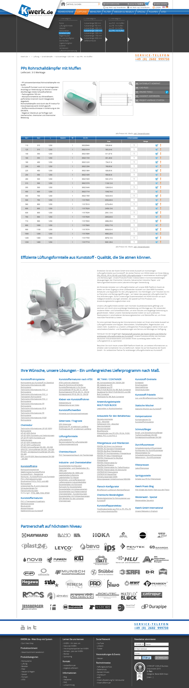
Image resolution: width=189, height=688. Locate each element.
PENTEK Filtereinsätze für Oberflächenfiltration (107, 463)
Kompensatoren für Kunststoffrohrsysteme (144, 420)
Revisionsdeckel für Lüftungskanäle (73, 442)
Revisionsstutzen (104, 428)
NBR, (38, 493)
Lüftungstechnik (65, 439)
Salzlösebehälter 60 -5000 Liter (71, 473)
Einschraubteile (141, 385)
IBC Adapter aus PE (104, 385)
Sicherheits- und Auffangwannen (72, 480)
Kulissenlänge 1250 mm (64, 56)
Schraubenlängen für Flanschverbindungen (29, 489)
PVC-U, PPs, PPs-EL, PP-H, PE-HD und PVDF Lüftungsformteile (133, 274)
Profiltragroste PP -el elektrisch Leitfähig (75, 429)
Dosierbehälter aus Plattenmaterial (73, 491)
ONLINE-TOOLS (146, 92)
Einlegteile (139, 382)
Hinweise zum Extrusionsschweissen (73, 413)
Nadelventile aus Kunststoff (32, 510)
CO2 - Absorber (103, 421)
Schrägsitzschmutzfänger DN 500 (148, 437)
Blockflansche (102, 431)
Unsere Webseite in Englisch (146, 511)
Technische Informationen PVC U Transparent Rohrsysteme (34, 395)
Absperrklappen (27, 508)
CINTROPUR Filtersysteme (107, 472)
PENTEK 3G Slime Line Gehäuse (109, 446)
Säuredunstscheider (105, 419)
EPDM (47, 493)
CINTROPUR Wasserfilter (107, 474)
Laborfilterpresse (142, 468)
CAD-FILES (143, 87)
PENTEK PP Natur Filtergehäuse (109, 455)
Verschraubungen (142, 389)
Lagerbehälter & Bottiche (69, 475)
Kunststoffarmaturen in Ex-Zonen (72, 387)
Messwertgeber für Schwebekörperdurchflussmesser (148, 454)
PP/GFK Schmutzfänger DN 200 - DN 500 (37, 447)
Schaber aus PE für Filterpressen (148, 479)
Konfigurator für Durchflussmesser (149, 450)
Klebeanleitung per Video (69, 405)
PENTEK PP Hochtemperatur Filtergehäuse (114, 453)
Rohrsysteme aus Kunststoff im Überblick (37, 382)
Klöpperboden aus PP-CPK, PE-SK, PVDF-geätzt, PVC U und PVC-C (113, 434)
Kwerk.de (24, 56)
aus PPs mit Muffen (85, 56)
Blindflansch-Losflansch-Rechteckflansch (113, 490)
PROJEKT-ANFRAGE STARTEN (151, 100)
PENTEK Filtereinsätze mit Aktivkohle (112, 469)
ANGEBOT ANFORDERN (149, 96)
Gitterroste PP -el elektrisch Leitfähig (73, 426)
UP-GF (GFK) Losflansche (31, 445)
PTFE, (33, 493)
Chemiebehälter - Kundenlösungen (73, 494)
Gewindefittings (141, 387)
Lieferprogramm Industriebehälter (72, 482)
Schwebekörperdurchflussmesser (148, 448)
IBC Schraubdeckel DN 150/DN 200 (110, 382)
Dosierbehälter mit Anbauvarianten (73, 489)
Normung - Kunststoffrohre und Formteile (38, 476)
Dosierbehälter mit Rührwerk (70, 484)
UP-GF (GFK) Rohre (28, 433)
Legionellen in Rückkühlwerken (109, 408)
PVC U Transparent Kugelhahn (33, 501)
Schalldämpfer (47, 56)
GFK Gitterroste (65, 424)
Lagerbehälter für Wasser (69, 477)
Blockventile (26, 506)
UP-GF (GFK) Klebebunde (31, 442)
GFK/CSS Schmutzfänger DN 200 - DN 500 (37, 449)
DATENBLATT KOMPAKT (149, 83)
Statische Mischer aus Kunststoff (148, 409)
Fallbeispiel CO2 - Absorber (108, 424)
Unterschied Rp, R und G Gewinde (34, 486)
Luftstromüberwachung (68, 444)
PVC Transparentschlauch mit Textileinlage (76, 455)
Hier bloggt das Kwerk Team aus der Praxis (152, 489)
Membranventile (27, 503)
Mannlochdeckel (103, 426)
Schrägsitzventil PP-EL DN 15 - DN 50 (73, 394)
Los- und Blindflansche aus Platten (149, 398)
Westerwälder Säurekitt (144, 500)
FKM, (42, 493)
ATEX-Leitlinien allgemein (69, 382)
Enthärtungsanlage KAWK (107, 476)
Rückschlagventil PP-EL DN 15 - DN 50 (74, 392)
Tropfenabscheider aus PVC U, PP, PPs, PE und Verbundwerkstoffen (114, 510)
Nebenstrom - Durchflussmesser (148, 457)
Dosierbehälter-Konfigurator (70, 466)
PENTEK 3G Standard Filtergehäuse (111, 448)
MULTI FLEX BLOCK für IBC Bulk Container (114, 389)
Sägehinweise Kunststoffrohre (33, 472)
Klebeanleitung (65, 402)
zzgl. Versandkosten (142, 133)
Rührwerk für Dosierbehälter (70, 487)
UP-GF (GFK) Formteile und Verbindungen (37, 435)
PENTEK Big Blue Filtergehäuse (109, 451)
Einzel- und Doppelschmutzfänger (149, 432)
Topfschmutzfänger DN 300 (146, 435)
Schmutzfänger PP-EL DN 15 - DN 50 (73, 389)
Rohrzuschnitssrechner (30, 469)
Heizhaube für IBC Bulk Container (110, 396)
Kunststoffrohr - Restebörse (32, 474)
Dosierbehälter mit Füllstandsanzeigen (74, 496)
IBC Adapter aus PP (104, 387)
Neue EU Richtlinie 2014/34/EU (71, 385)
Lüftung (36, 56)
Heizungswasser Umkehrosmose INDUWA (113, 479)
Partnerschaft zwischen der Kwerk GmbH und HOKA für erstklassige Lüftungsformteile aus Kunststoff (131, 335)
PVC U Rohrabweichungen (31, 479)
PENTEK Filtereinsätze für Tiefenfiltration (113, 467)
